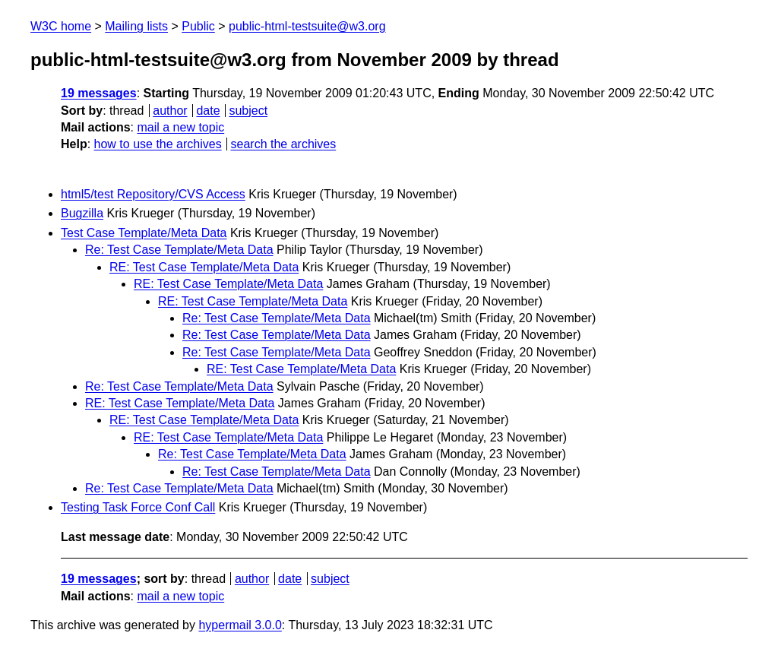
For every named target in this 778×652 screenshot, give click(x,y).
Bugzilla (82, 213)
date (208, 110)
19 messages (99, 93)
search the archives (284, 144)
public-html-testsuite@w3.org (307, 26)
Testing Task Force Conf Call (138, 507)
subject (248, 110)
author (170, 110)
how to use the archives (158, 144)
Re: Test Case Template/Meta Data (179, 249)
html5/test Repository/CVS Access (153, 194)
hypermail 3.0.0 (239, 625)
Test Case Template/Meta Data (143, 232)
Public (198, 26)
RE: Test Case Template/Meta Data (204, 267)
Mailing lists (136, 26)
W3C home (60, 26)
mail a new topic (180, 127)
